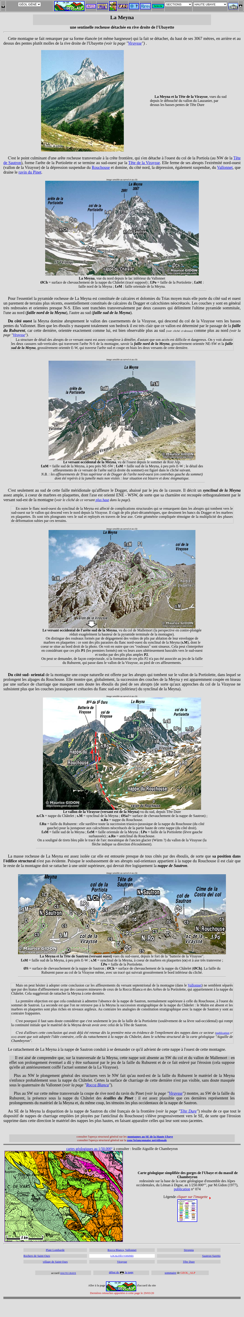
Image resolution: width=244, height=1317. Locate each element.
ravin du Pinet (30, 172)
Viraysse (135, 43)
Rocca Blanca (97, 1085)
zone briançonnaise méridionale (147, 1140)
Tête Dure (188, 1111)
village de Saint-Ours (55, 1261)
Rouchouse (101, 167)
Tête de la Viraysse (144, 163)
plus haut (102, 500)
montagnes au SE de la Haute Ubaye (150, 1136)
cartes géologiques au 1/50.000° (89, 1149)
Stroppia (189, 1250)
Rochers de (30, 1255)
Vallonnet (225, 167)
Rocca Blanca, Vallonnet (122, 1250)
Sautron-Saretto (211, 1255)
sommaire (170, 1272)
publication (222, 1033)
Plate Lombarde (55, 1250)
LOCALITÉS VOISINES (122, 1256)
